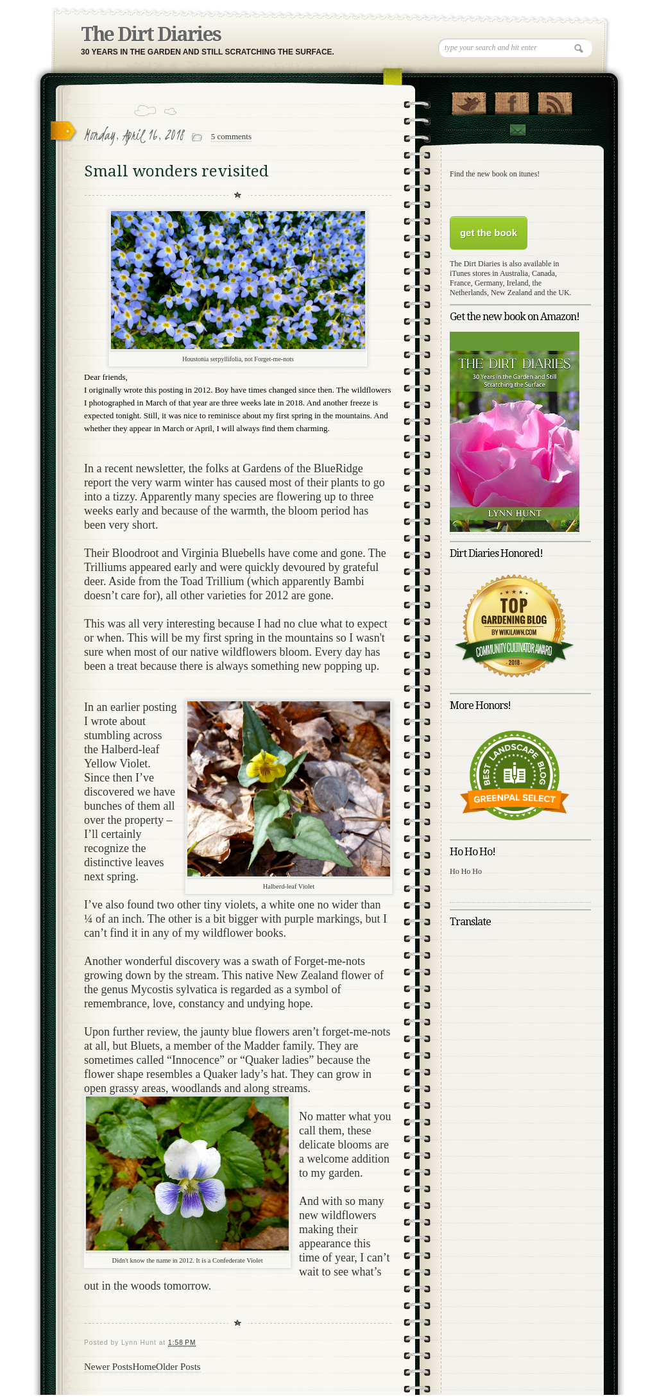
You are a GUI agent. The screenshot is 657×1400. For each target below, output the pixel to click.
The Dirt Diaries (151, 34)
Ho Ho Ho (466, 871)
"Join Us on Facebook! (511, 100)
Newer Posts (108, 1367)
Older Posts (178, 1367)
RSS (554, 100)
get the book (488, 232)
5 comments (231, 136)
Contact (517, 130)
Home (144, 1367)
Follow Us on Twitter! (468, 100)
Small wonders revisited (176, 171)
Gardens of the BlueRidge (303, 468)
